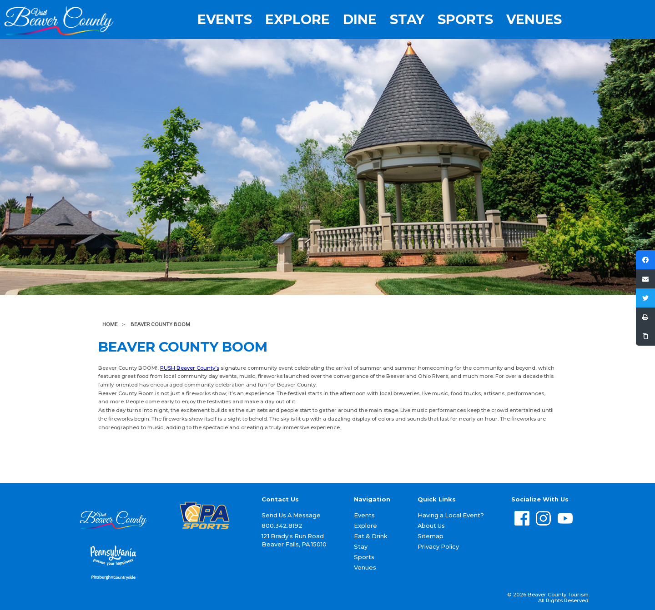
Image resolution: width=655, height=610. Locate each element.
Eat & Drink (371, 536)
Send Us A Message (291, 515)
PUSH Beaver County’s (189, 368)
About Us (431, 525)
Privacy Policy (438, 546)
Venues (534, 19)
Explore (297, 19)
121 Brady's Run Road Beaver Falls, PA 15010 (294, 540)
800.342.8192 (282, 525)
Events (224, 19)
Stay (407, 19)
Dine (360, 19)
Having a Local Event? (451, 515)
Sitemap (430, 536)
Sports (465, 19)
